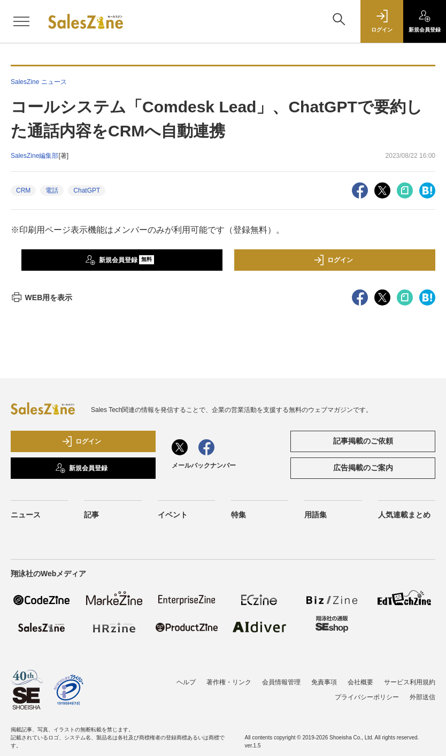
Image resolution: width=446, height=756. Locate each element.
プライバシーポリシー (367, 697)
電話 (51, 190)
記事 (91, 514)
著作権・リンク (228, 682)
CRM (23, 190)
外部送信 (422, 697)
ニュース (26, 514)
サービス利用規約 (409, 682)
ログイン (333, 260)
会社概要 (360, 682)
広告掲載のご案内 (363, 467)
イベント (173, 514)
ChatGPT (86, 190)
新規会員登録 (119, 260)
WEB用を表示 (41, 297)
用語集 (315, 514)
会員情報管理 (281, 682)
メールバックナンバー (204, 465)
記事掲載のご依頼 (363, 441)
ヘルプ (186, 682)
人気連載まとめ (404, 514)
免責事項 (324, 682)
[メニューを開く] (21, 21)
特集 (238, 514)
